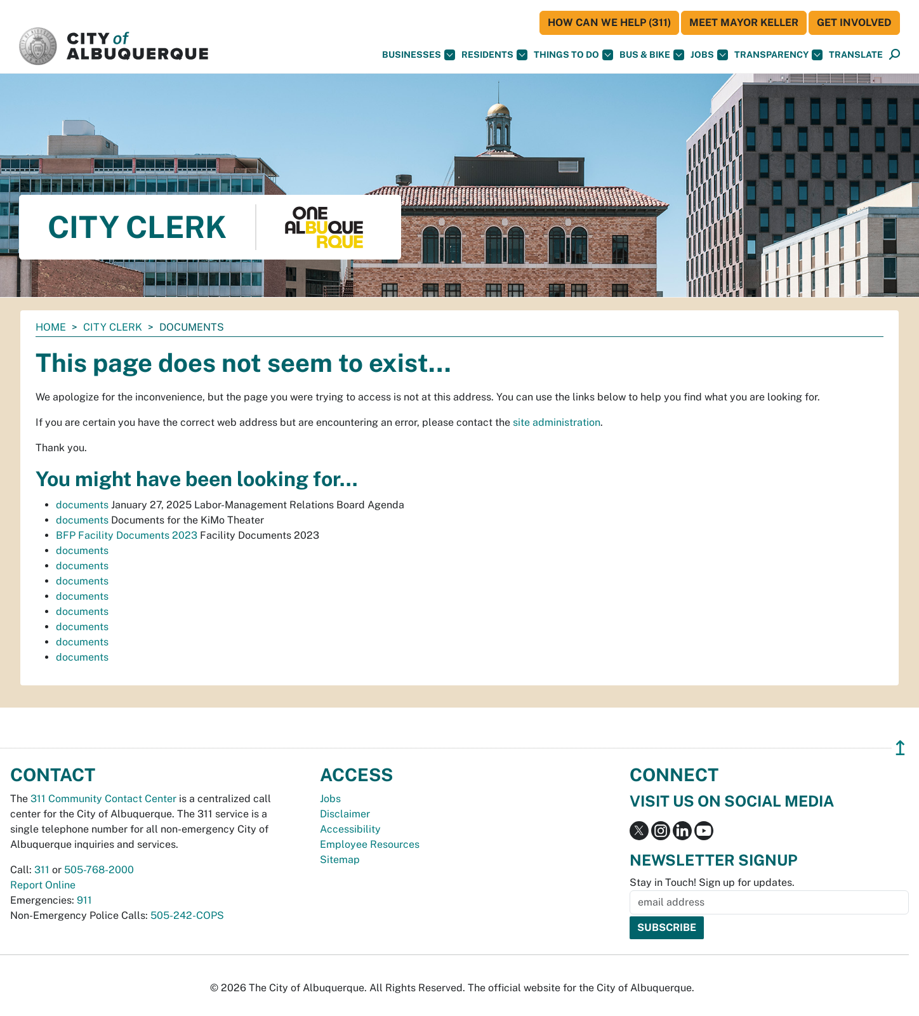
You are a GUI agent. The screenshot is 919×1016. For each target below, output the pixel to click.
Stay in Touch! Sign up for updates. (712, 882)
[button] (856, 55)
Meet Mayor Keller (743, 22)
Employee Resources (370, 844)
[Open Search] (894, 55)
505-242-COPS (187, 915)
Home (51, 327)
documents (82, 505)
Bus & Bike (651, 54)
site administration (556, 422)
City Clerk (112, 327)
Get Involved (854, 22)
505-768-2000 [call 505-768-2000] (99, 870)
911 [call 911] (84, 900)
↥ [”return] (900, 748)
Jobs (709, 54)
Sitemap (340, 860)
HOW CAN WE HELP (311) (609, 22)
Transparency (778, 54)
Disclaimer (345, 814)
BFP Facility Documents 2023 (126, 535)
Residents (494, 54)
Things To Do (573, 54)
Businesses (418, 54)
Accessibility (350, 829)
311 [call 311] (42, 870)
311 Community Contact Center (103, 799)
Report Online (43, 885)
